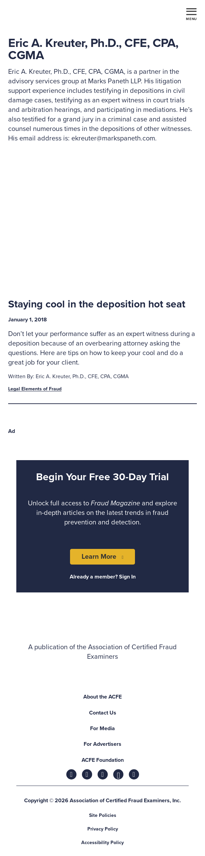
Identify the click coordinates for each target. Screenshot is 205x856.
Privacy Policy (102, 829)
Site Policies (102, 815)
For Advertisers (102, 744)
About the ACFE (102, 696)
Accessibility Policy (102, 842)
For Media (102, 728)
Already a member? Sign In (103, 576)
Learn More (99, 557)
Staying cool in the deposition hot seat (96, 304)
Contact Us (102, 712)
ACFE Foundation (103, 760)
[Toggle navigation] (191, 14)
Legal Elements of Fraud (35, 389)
